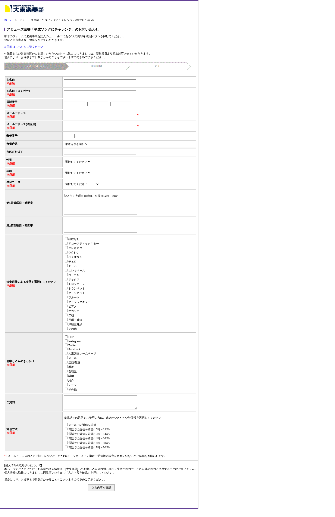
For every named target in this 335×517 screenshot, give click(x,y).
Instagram (74, 346)
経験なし (73, 244)
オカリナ (73, 316)
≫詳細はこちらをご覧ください (23, 46)
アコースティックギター (83, 248)
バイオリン (75, 262)
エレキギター (76, 253)
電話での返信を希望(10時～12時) (89, 437)
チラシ (72, 390)
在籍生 (72, 376)
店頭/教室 (74, 367)
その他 (72, 334)
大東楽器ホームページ (82, 358)
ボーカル (73, 280)
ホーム (8, 20)
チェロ (72, 266)
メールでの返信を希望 (82, 432)
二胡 (71, 320)
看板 (71, 372)
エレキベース (76, 275)
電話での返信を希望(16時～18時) (89, 450)
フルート (73, 302)
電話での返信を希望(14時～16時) (89, 446)
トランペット (76, 293)
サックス (73, 284)
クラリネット (76, 298)
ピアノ (72, 311)
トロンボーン (76, 289)
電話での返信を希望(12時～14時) (89, 441)
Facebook (74, 354)
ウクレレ (73, 257)
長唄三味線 (75, 325)
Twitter (72, 350)
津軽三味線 (75, 329)
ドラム (72, 271)
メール (72, 363)
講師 (71, 381)
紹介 (71, 385)
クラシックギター (79, 307)
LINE (71, 342)
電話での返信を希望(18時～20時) (89, 455)
